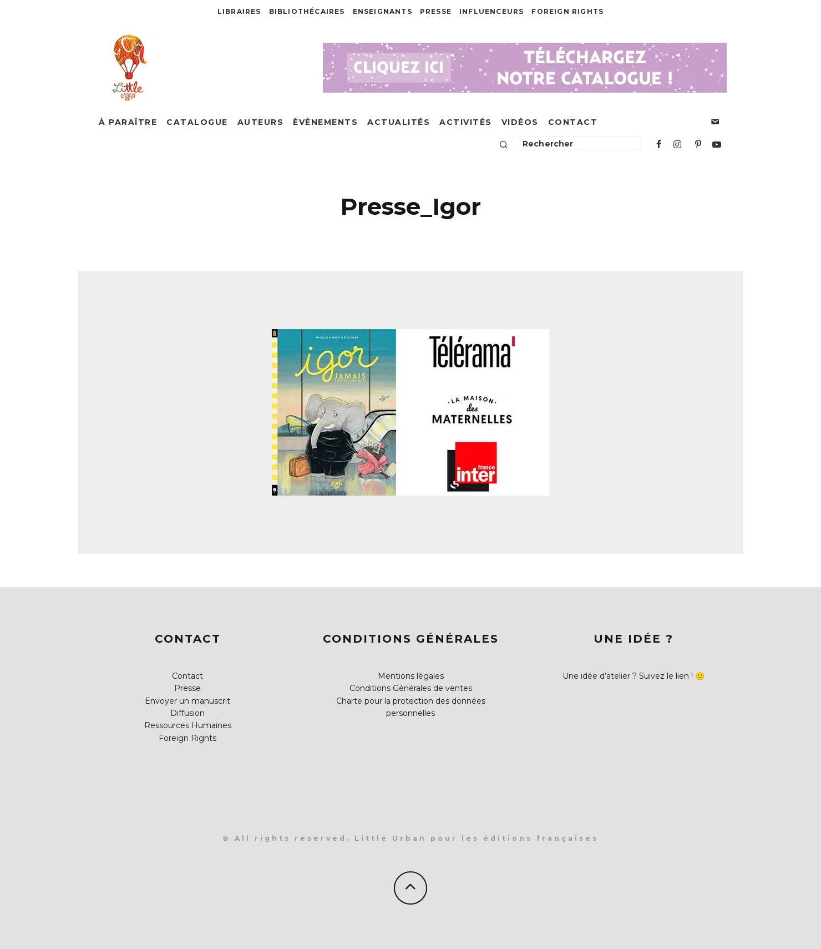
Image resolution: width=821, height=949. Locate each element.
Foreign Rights (567, 11)
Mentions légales (411, 676)
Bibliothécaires (307, 11)
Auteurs (260, 122)
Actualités (398, 122)
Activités (465, 122)
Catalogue (197, 122)
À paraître (128, 122)
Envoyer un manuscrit (187, 701)
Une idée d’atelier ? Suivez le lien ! (627, 676)
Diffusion (187, 713)
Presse (436, 11)
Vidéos (520, 122)
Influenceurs (491, 11)
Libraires (239, 11)
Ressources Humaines (187, 725)
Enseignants (382, 11)
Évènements (325, 122)
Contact (573, 122)
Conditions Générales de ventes (410, 688)
